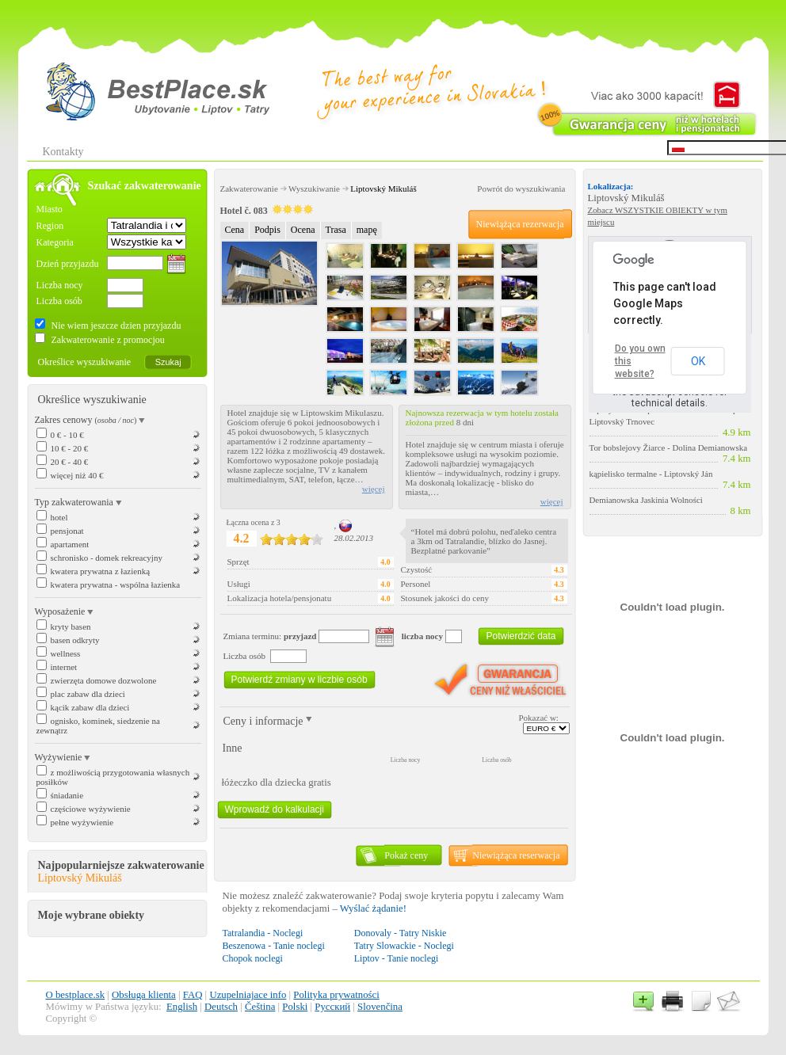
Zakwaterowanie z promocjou (107, 339)
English (181, 1006)
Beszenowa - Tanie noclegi (274, 945)
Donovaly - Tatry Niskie (400, 933)
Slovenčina (380, 1006)
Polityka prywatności (336, 994)
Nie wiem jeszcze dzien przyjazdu (115, 325)
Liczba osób (59, 301)
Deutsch (221, 1006)
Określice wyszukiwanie (85, 362)
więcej (373, 488)
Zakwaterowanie (249, 188)
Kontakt (728, 1000)
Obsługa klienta (144, 994)
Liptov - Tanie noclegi (396, 958)
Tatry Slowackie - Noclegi (404, 945)
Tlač (672, 1000)
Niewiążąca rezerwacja (520, 224)
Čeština (260, 1006)
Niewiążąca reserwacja (515, 855)
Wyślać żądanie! (373, 908)
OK (698, 361)
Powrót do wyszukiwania (521, 188)
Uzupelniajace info (247, 994)
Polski (294, 1006)
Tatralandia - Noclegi (263, 933)
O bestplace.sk (75, 994)
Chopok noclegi (253, 958)
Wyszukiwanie (314, 188)
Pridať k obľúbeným (645, 1000)
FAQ (193, 994)
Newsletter (700, 1000)
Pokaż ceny (406, 855)
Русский (332, 1006)
